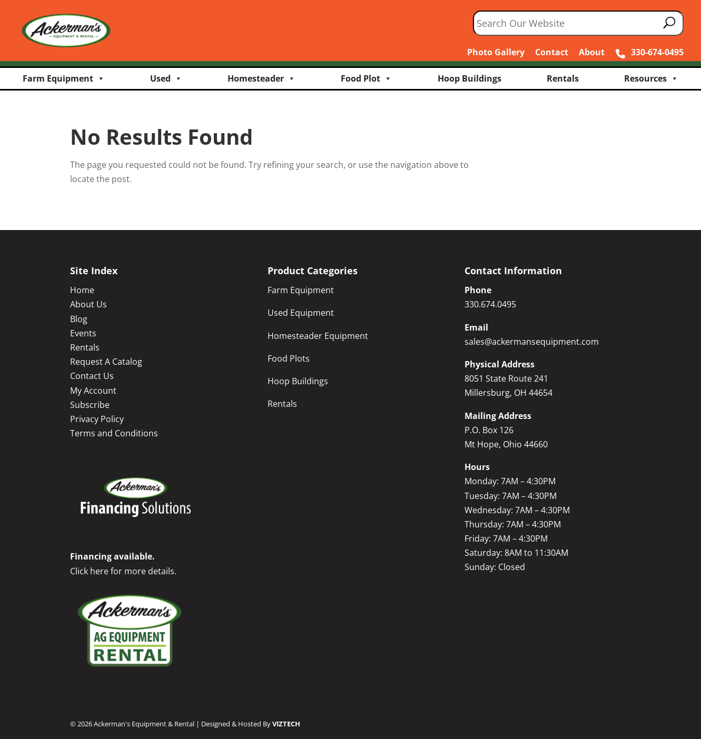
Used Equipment (301, 312)
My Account (93, 390)
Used (166, 78)
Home (82, 290)
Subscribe (90, 405)
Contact (551, 52)
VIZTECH (286, 723)
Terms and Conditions (114, 433)
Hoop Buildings (469, 78)
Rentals (563, 78)
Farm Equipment (64, 78)
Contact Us (92, 376)
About (592, 52)
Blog (78, 319)
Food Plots (289, 358)
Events (83, 333)
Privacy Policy (97, 419)
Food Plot (366, 78)
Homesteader (261, 78)
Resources (651, 78)
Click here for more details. (123, 571)
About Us (88, 304)
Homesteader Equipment (318, 336)
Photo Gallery (496, 52)
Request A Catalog (106, 361)
